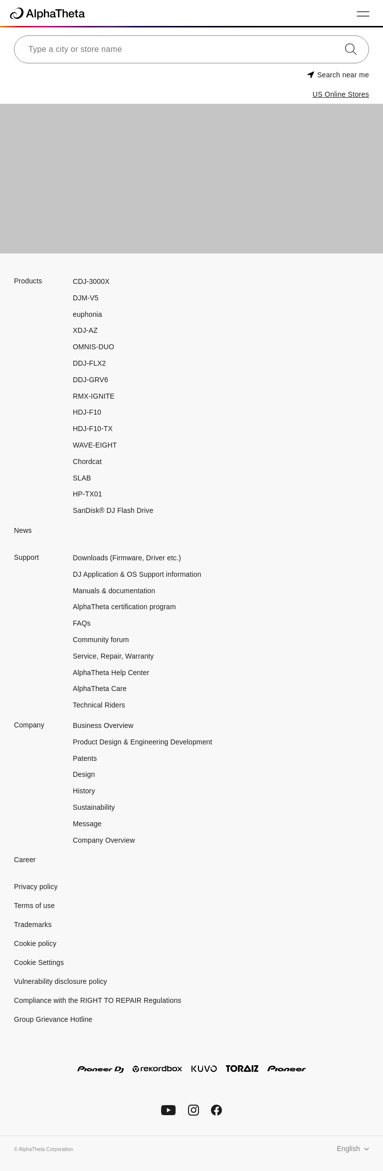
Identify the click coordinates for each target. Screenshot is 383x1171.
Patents (85, 758)
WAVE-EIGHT (95, 445)
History (84, 791)
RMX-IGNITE (94, 396)
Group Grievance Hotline (53, 1019)
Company (29, 724)
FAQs (82, 623)
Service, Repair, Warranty (113, 656)
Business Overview (103, 725)
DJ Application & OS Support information (137, 574)
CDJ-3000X (91, 281)
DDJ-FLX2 (89, 363)
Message (87, 824)
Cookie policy (35, 943)
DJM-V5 (85, 298)
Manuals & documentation (114, 591)
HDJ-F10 (87, 412)
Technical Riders (99, 705)
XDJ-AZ (85, 330)
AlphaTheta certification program (124, 607)
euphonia (87, 314)
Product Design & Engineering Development (143, 742)
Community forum (101, 640)
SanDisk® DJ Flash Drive (113, 510)
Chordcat (87, 462)
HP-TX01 (87, 494)
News (23, 530)
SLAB (82, 478)
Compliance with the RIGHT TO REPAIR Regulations (97, 1000)
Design (84, 774)
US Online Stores (341, 94)
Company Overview (104, 840)
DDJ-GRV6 (90, 380)
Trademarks (33, 924)
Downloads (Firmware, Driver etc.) (127, 558)
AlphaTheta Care (100, 689)
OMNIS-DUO (93, 347)
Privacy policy (36, 886)
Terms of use (34, 905)
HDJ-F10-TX (93, 429)
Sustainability (94, 807)
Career (25, 859)
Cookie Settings (39, 962)
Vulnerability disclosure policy (60, 981)
